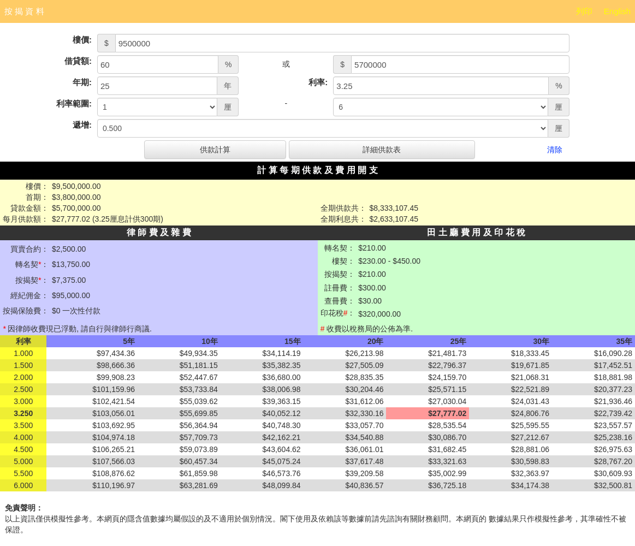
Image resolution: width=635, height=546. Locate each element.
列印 (584, 11)
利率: (318, 82)
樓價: (82, 39)
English (617, 11)
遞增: (82, 124)
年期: (82, 82)
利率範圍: (74, 103)
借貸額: (78, 61)
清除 (554, 149)
